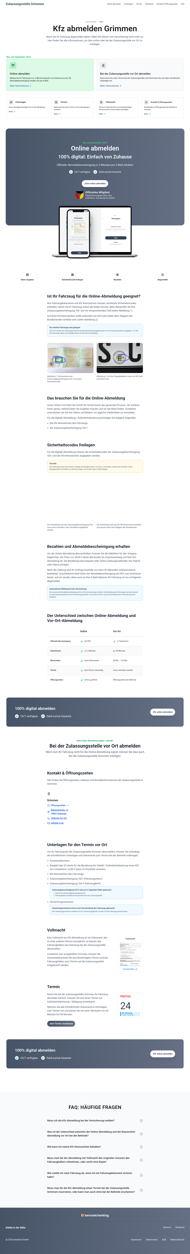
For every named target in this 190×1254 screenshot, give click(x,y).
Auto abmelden (90, 22)
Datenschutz (152, 1239)
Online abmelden (114, 4)
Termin (139, 4)
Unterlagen (128, 4)
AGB (164, 1239)
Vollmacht (149, 4)
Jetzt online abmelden (95, 183)
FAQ (182, 4)
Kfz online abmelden (162, 712)
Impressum (136, 1239)
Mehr (12, 112)
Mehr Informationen (21, 86)
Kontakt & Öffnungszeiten (167, 4)
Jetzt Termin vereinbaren (61, 1023)
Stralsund (179, 1227)
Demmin (167, 1227)
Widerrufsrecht (177, 1239)
